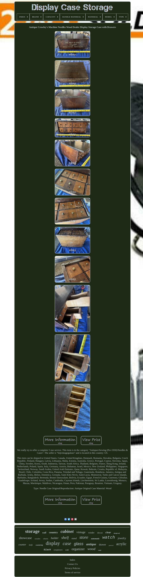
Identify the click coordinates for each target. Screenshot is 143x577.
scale (67, 550)
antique (91, 544)
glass (78, 544)
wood (91, 549)
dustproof (117, 533)
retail (99, 550)
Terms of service (72, 572)
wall (44, 532)
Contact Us (72, 564)
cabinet (67, 531)
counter (22, 544)
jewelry (122, 538)
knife (31, 545)
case (67, 543)
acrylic (121, 544)
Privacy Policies (72, 568)
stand (74, 538)
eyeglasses (58, 550)
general (111, 545)
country (53, 532)
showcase (25, 538)
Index (72, 560)
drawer (102, 544)
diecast (100, 533)
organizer (78, 549)
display (53, 543)
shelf (65, 537)
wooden (37, 539)
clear (108, 532)
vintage (80, 532)
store (83, 537)
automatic (95, 538)
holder (55, 538)
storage (32, 531)
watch (108, 537)
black (47, 549)
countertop (39, 545)
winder (91, 532)
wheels (45, 539)
